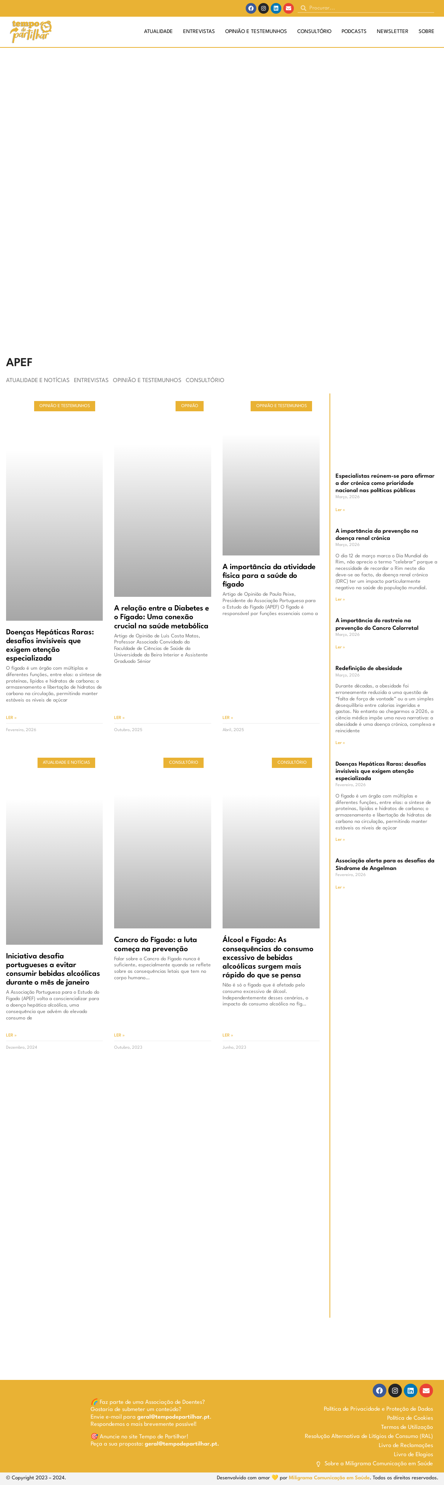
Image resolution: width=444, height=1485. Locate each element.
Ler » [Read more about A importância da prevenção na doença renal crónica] (340, 600)
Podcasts (354, 31)
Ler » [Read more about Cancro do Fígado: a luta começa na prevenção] (119, 1036)
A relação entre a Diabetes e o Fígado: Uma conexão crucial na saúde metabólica (161, 617)
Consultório (314, 31)
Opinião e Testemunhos (256, 31)
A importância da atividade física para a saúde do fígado (269, 575)
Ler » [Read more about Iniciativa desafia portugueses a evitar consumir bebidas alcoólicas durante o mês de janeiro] (11, 1036)
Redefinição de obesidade (369, 669)
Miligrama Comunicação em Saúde (329, 1478)
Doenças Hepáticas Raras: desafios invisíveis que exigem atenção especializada (381, 771)
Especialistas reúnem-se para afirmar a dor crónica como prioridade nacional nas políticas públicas (385, 484)
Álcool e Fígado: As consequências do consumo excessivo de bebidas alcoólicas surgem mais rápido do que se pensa (268, 957)
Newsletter (392, 31)
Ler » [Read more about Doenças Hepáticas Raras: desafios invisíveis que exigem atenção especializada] (11, 718)
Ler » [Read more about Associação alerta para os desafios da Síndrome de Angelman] (340, 888)
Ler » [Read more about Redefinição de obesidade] (340, 743)
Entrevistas (199, 31)
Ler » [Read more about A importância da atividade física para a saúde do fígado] (228, 718)
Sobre (427, 31)
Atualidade (158, 31)
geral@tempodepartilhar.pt (173, 1417)
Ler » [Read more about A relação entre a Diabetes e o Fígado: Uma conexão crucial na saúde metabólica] (119, 718)
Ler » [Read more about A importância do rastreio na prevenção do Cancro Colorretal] (340, 647)
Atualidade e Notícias (37, 381)
